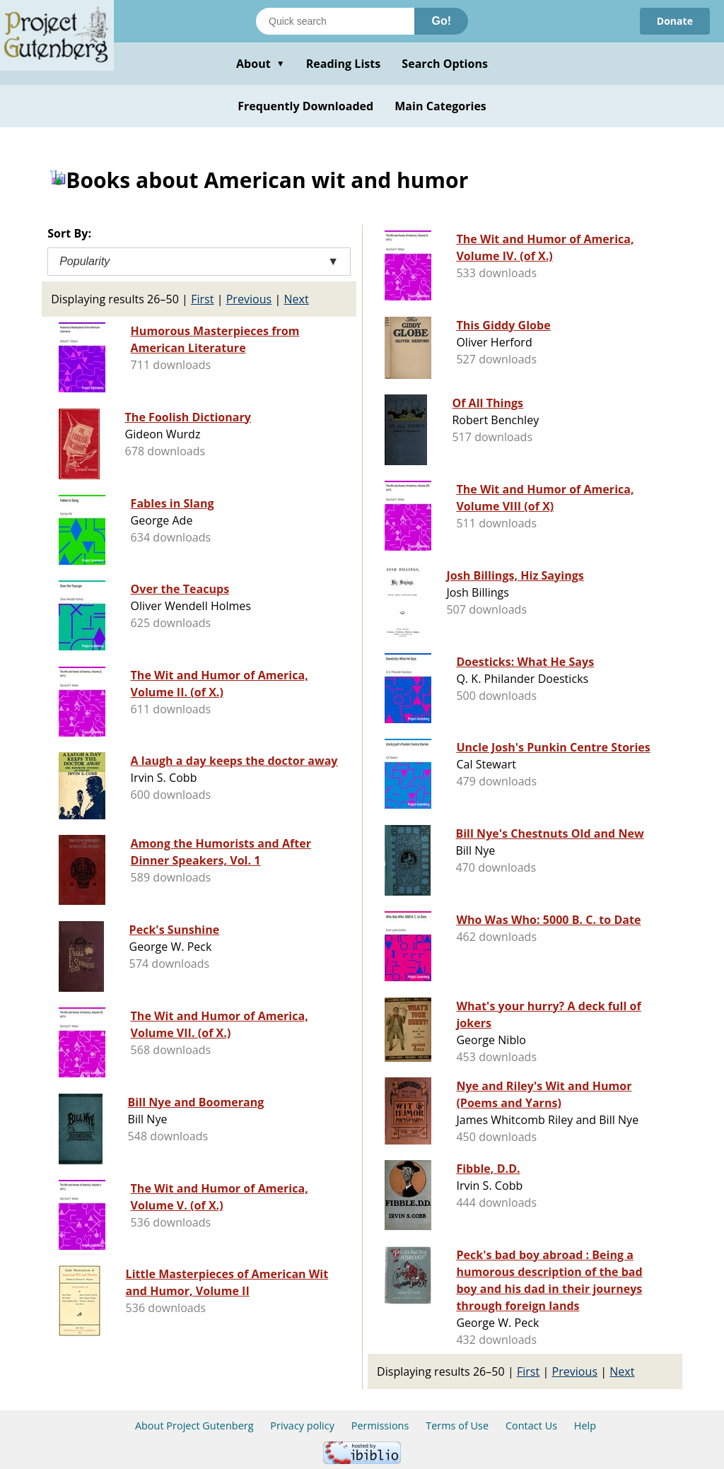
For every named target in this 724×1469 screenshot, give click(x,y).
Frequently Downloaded (305, 106)
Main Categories (440, 106)
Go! (441, 21)
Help (585, 1425)
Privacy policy (302, 1425)
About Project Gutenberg (194, 1425)
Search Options (445, 63)
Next (296, 299)
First (202, 299)
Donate (675, 21)
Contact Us (531, 1425)
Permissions (380, 1425)
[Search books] (335, 21)
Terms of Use (457, 1425)
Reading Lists (343, 63)
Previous (249, 299)
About (260, 63)
